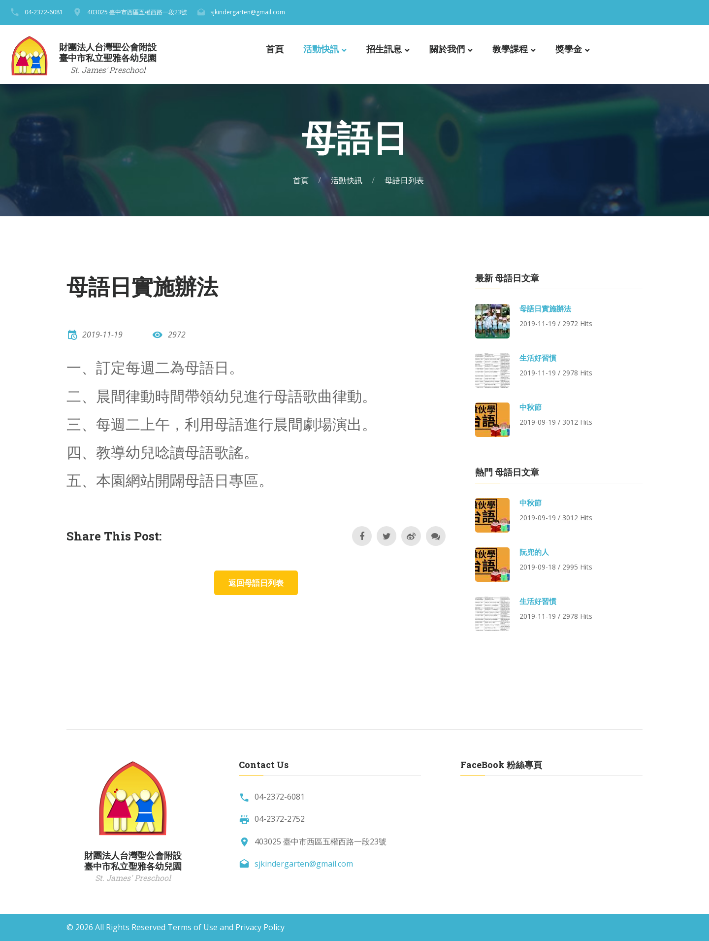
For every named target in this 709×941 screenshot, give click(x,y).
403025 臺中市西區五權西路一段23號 (137, 12)
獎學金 (568, 49)
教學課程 (510, 49)
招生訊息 (384, 49)
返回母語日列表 (256, 582)
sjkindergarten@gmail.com (247, 12)
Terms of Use (192, 927)
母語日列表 (404, 180)
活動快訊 (321, 49)
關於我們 (447, 49)
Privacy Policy (260, 927)
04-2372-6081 (44, 12)
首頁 (275, 49)
